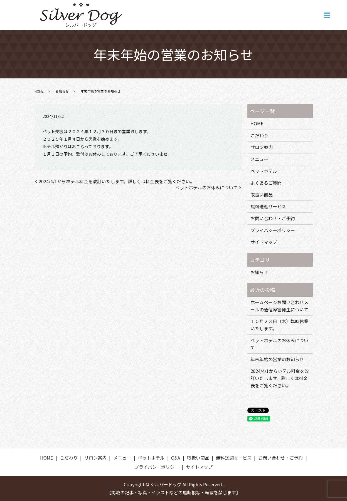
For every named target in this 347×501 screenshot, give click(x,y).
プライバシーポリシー (272, 230)
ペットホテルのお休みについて (206, 187)
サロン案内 (261, 147)
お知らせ (62, 91)
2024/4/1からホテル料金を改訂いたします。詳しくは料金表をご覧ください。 (117, 181)
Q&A (175, 457)
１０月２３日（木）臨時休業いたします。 (279, 325)
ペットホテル (263, 171)
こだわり (259, 135)
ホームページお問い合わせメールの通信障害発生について (279, 306)
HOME (39, 91)
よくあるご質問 (266, 182)
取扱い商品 (261, 194)
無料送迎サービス (268, 206)
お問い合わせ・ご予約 (272, 218)
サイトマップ (263, 242)
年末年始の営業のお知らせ (277, 359)
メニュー (259, 159)
